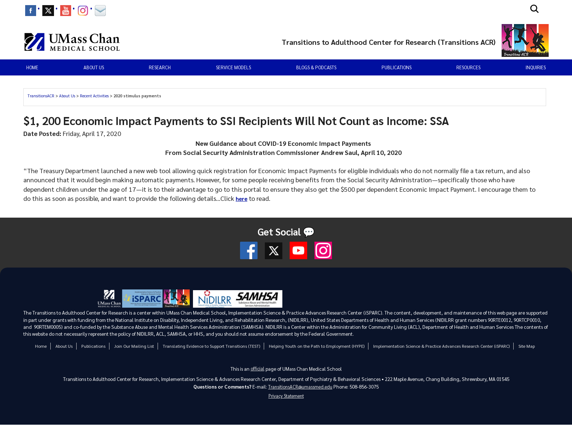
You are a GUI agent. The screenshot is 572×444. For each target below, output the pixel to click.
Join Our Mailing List (133, 346)
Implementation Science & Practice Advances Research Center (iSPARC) (441, 346)
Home (32, 67)
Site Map (526, 346)
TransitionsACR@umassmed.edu (300, 388)
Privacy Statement (286, 398)
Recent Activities (94, 95)
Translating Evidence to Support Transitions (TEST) (210, 346)
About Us (67, 95)
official (257, 369)
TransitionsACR (40, 95)
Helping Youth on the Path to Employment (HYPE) (316, 346)
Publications (396, 67)
